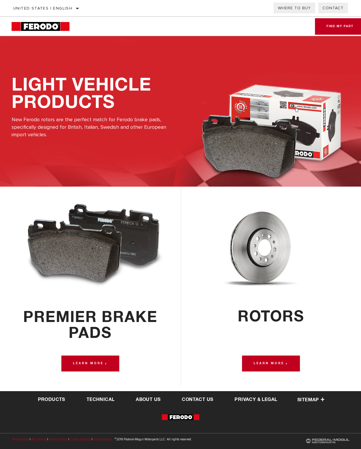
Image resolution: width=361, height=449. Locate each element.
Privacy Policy (58, 439)
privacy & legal (255, 399)
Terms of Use (20, 439)
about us (148, 399)
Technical (101, 399)
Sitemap (311, 400)
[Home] (46, 26)
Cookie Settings (80, 439)
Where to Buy (294, 7)
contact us (197, 399)
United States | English (42, 8)
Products (51, 399)
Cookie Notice (102, 439)
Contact (333, 7)
